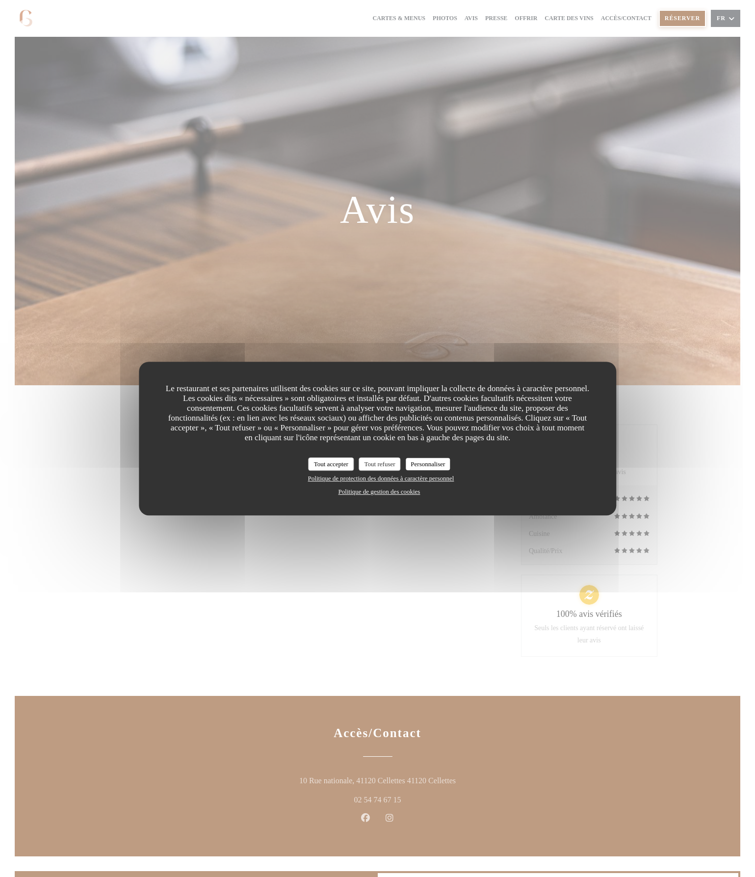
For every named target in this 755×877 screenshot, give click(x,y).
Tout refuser (379, 464)
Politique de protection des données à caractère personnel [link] (381, 478)
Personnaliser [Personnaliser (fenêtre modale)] (428, 464)
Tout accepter (331, 464)
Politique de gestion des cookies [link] (379, 491)
